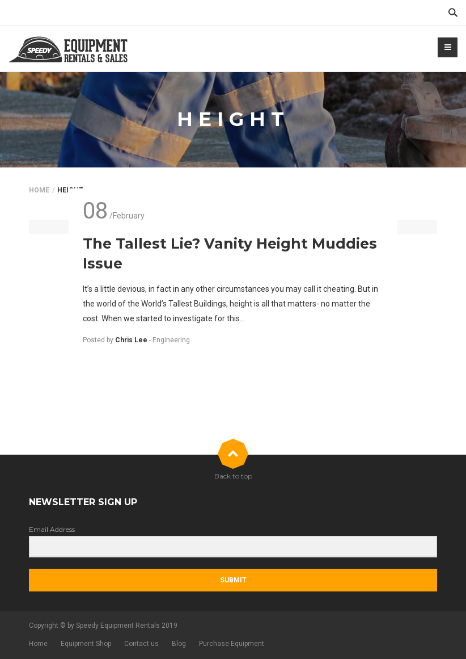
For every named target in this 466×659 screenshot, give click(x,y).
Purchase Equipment (231, 644)
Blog (179, 644)
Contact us (141, 644)
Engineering (171, 340)
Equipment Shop (86, 644)
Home (39, 190)
